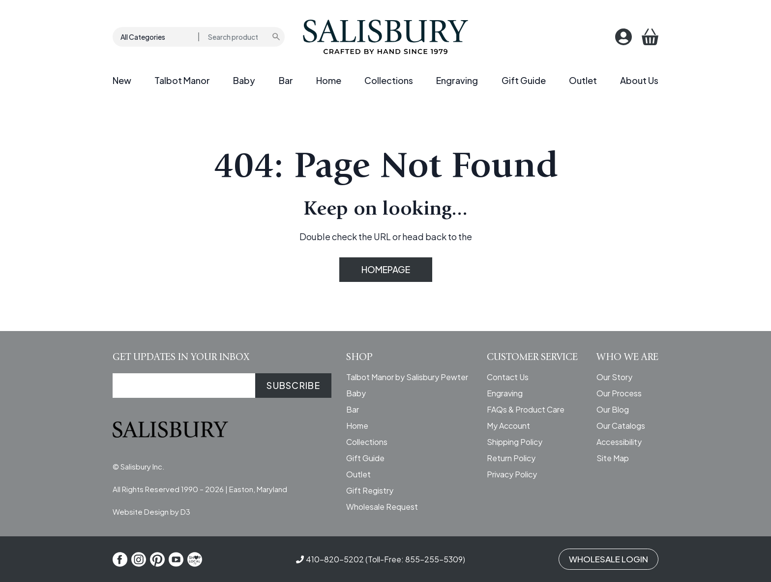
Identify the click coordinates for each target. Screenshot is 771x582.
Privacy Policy (512, 474)
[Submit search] (277, 37)
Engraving (457, 80)
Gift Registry (369, 490)
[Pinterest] (157, 559)
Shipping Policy (514, 442)
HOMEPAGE (385, 269)
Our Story (614, 377)
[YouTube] (176, 559)
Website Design (141, 511)
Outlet (583, 80)
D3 (185, 511)
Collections (388, 80)
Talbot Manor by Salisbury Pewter (407, 377)
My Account (508, 425)
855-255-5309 (434, 559)
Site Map (612, 458)
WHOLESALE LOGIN (608, 559)
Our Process (619, 393)
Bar (286, 80)
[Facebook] (120, 559)
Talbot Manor (182, 80)
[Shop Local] (194, 559)
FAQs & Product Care (525, 409)
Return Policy (511, 458)
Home (328, 80)
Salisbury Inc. (142, 466)
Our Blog (612, 409)
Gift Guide (524, 80)
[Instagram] (138, 559)
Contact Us (508, 377)
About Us (639, 80)
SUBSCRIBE (293, 385)
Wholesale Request (382, 506)
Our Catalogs (620, 425)
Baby (244, 80)
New (122, 80)
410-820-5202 (335, 559)
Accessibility (619, 442)
